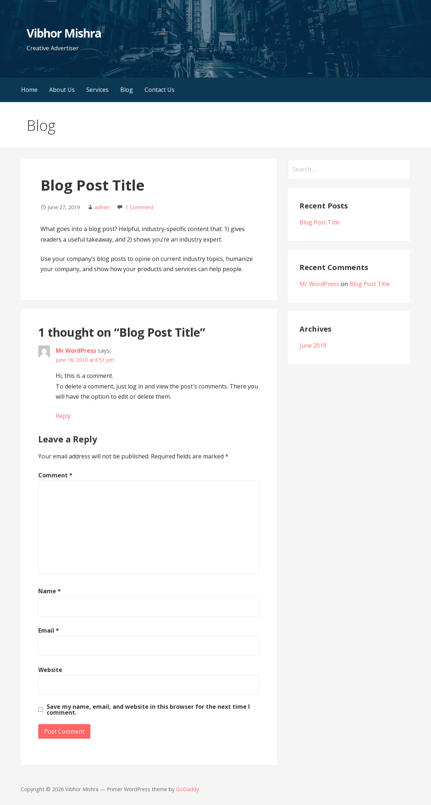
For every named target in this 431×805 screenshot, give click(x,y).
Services (97, 90)
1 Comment (139, 207)
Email (48, 630)
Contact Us (160, 90)
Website (50, 670)
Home (29, 90)
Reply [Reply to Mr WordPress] (63, 416)
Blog (126, 90)
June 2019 (312, 345)
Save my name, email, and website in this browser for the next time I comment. (148, 709)
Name (49, 591)
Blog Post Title (319, 222)
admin (101, 207)
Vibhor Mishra (64, 33)
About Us (62, 90)
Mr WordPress (76, 351)
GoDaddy (187, 789)
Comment (55, 475)
